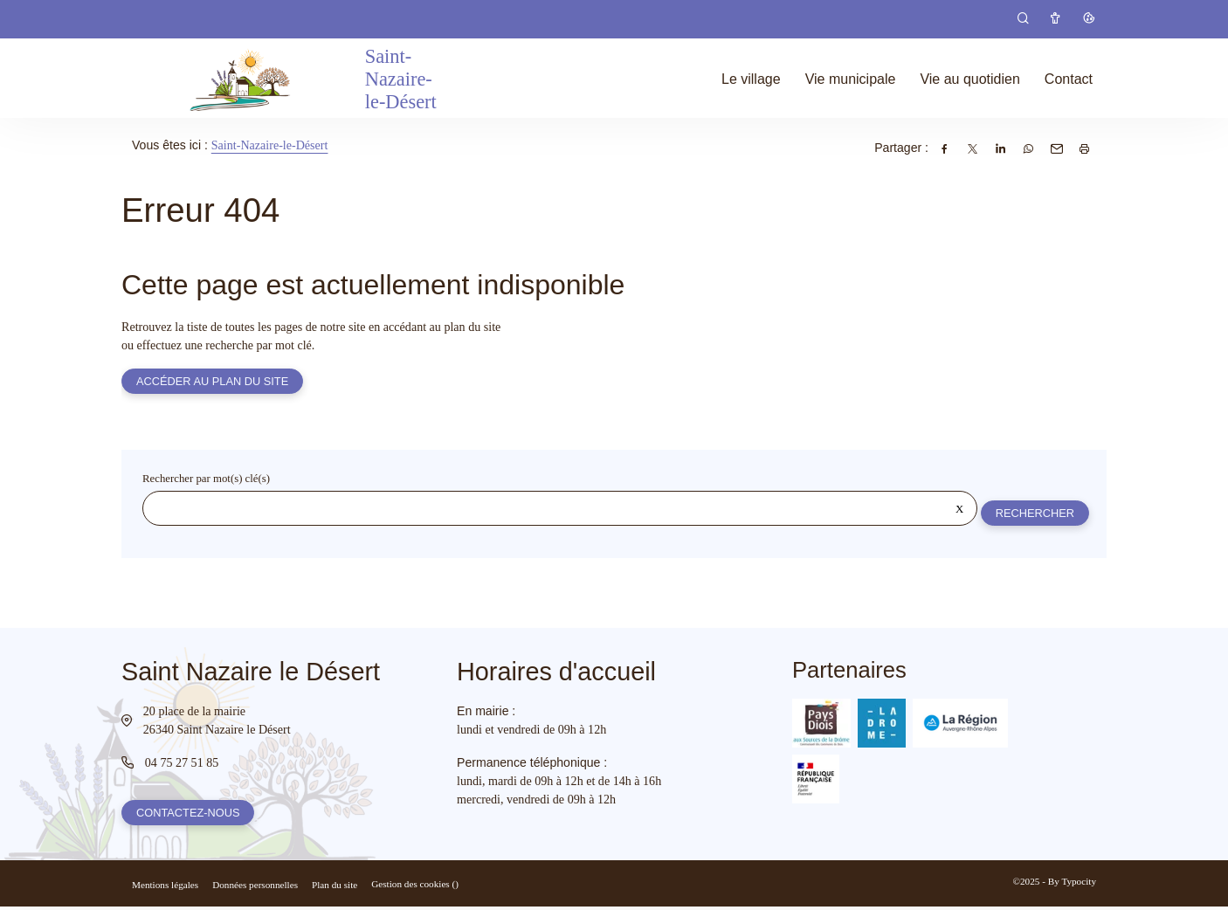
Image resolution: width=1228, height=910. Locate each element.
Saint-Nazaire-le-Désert (269, 145)
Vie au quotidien (969, 79)
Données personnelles (255, 888)
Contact (1069, 79)
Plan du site (334, 888)
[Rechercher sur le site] (559, 510)
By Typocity (1072, 884)
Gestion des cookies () (415, 887)
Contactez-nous (188, 815)
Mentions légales (165, 888)
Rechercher (1034, 513)
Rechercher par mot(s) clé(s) (206, 480)
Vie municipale (850, 79)
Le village (751, 79)
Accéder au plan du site (213, 382)
